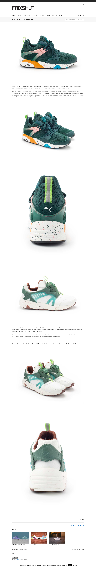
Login (83, 4)
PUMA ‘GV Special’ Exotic (54, 544)
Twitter (76, 1)
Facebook (78, 1)
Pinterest (82, 1)
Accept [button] (70, 565)
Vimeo (80, 1)
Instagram (83, 1)
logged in (19, 559)
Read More (74, 565)
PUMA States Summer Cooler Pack (19, 544)
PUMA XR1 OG (33, 544)
